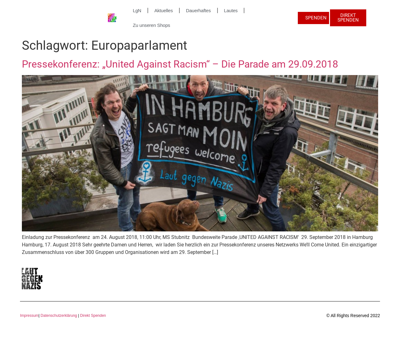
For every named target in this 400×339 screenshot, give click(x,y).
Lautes (231, 10)
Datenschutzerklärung (59, 315)
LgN (137, 10)
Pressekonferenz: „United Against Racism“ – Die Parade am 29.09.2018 (180, 64)
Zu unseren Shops (151, 25)
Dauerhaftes (198, 10)
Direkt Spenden (92, 315)
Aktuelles (163, 10)
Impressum (29, 315)
